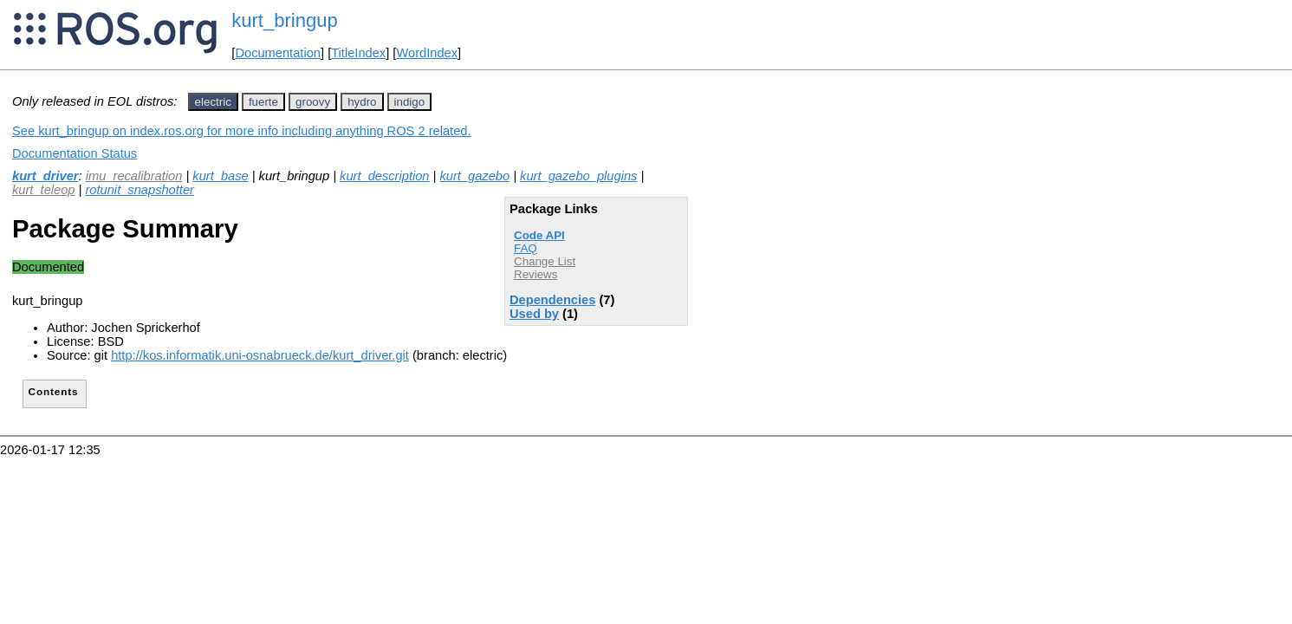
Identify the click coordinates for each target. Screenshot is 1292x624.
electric (213, 101)
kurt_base (220, 176)
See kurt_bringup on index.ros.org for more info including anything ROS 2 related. (241, 131)
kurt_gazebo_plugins (578, 176)
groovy (312, 101)
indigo (409, 101)
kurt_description (384, 176)
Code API (539, 235)
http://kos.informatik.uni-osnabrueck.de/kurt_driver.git (260, 355)
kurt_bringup (284, 20)
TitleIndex (358, 53)
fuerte (263, 101)
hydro (361, 101)
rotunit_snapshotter (139, 190)
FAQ (525, 248)
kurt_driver (45, 176)
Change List (544, 261)
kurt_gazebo (474, 176)
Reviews (535, 274)
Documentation (278, 53)
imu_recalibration (134, 176)
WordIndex (427, 53)
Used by (534, 314)
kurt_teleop (43, 190)
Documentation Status (74, 153)
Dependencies (552, 300)
